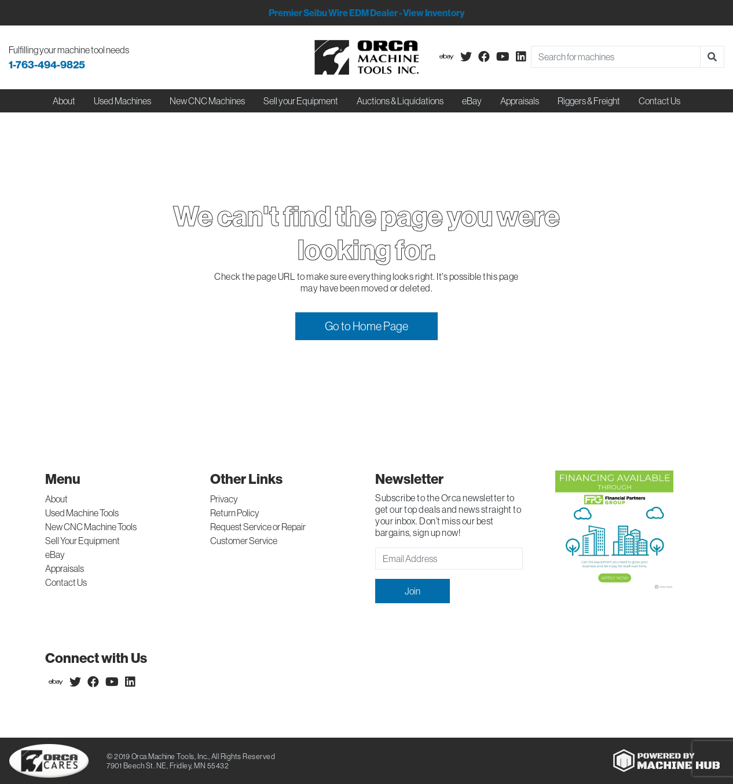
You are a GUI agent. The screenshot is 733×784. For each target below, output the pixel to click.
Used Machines (122, 101)
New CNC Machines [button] (207, 101)
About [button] (64, 101)
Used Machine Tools (82, 513)
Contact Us (659, 101)
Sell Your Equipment (82, 540)
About (56, 499)
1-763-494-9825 (47, 64)
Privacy (224, 499)
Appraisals (64, 568)
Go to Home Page (366, 326)
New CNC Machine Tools (91, 527)
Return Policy (234, 513)
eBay (472, 101)
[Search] (616, 57)
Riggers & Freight (589, 101)
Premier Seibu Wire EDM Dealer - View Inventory (366, 13)
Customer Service (243, 540)
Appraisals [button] (519, 101)
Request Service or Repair (258, 527)
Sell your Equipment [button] (300, 101)
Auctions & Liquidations (400, 101)
